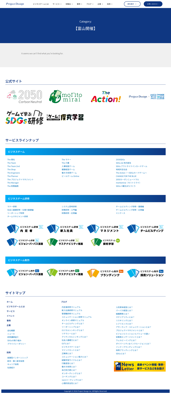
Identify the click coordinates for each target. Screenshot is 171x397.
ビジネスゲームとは (16, 306)
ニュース (11, 333)
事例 (9, 320)
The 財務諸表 (13, 186)
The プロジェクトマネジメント (20, 179)
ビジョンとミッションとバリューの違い (133, 333)
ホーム (10, 301)
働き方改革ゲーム (69, 172)
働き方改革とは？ (69, 366)
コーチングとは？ (69, 376)
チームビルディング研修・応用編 (130, 209)
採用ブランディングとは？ (127, 350)
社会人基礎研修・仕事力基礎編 (20, 209)
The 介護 (65, 162)
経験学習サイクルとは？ (72, 360)
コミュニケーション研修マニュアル (77, 317)
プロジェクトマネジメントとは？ (130, 330)
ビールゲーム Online (70, 176)
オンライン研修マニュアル (73, 320)
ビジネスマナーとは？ (71, 346)
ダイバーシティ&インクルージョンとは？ (133, 343)
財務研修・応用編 (69, 213)
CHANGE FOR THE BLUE (126, 176)
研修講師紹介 (13, 337)
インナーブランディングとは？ (129, 347)
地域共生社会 (121, 169)
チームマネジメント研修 (17, 216)
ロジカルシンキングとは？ (73, 330)
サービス (11, 311)
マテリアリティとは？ (125, 317)
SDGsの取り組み (14, 340)
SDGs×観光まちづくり (126, 186)
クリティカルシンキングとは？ (75, 336)
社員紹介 (11, 367)
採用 (9, 352)
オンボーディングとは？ (72, 373)
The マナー (66, 159)
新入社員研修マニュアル (72, 310)
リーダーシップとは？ (71, 326)
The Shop (11, 169)
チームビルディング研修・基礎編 (130, 206)
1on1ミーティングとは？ (72, 380)
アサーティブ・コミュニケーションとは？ (133, 327)
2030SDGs (120, 159)
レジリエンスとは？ (124, 323)
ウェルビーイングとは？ (126, 340)
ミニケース (120, 213)
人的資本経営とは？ (124, 307)
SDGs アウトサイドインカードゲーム (131, 166)
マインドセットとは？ (71, 350)
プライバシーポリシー (16, 343)
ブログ (64, 301)
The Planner (12, 176)
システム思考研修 (69, 206)
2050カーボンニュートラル (127, 179)
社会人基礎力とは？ (70, 340)
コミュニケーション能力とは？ (75, 356)
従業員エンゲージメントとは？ (129, 337)
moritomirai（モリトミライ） (128, 182)
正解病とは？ (67, 353)
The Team (11, 162)
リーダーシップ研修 (15, 213)
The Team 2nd (13, 166)
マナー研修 (12, 206)
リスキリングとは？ (124, 320)
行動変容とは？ (68, 363)
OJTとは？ (66, 343)
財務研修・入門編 (69, 209)
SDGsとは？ (121, 353)
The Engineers (13, 172)
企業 (9, 325)
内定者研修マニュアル (71, 307)
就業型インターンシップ (17, 357)
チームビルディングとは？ (73, 323)
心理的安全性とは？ (70, 383)
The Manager (13, 182)
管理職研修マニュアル (71, 313)
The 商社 (11, 159)
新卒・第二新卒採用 (15, 361)
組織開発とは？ (122, 313)
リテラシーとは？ (69, 333)
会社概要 (11, 330)
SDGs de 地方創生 (123, 162)
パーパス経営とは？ (124, 310)
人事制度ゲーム (68, 166)
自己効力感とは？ (69, 370)
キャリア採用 (13, 364)
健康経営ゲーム (68, 169)
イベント (11, 315)
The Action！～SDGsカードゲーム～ (131, 172)
